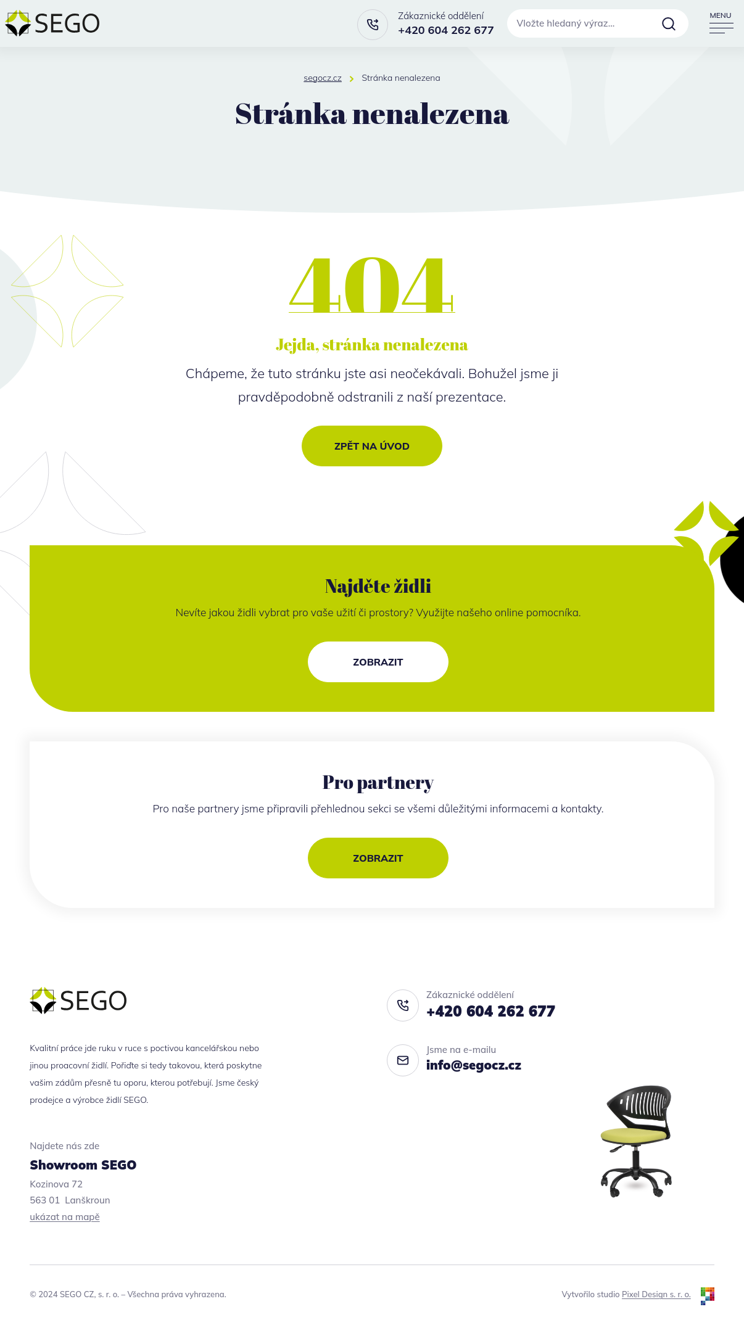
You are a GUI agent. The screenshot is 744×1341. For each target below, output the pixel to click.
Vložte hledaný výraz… (566, 23)
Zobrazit (378, 662)
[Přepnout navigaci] (720, 23)
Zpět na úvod (372, 446)
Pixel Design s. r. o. (656, 1294)
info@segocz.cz (473, 1065)
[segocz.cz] (52, 23)
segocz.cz (323, 77)
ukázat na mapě (64, 1217)
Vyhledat (668, 23)
